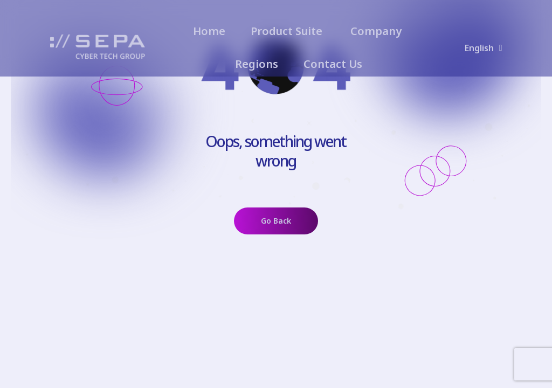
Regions (256, 64)
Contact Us (332, 64)
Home (209, 31)
